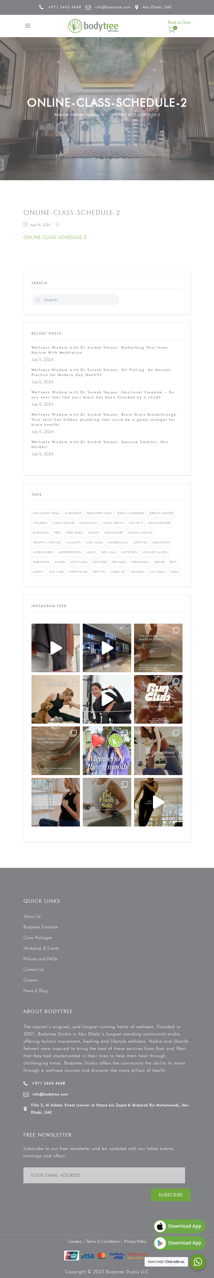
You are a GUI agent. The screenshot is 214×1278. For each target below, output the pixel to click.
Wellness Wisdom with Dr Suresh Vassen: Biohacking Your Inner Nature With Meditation (100, 350)
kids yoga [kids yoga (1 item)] (94, 542)
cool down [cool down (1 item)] (113, 523)
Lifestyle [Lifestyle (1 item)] (140, 542)
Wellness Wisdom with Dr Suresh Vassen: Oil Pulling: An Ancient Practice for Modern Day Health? (101, 372)
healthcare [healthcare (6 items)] (113, 533)
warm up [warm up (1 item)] (118, 572)
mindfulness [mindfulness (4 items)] (43, 552)
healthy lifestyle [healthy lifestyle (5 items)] (46, 542)
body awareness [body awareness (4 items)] (130, 513)
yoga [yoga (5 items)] (174, 572)
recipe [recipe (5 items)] (160, 562)
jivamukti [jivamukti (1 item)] (73, 542)
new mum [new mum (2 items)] (108, 552)
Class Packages (37, 937)
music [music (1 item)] (91, 552)
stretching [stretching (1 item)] (78, 572)
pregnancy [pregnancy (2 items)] (141, 562)
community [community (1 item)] (88, 523)
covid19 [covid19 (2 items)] (136, 523)
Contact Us (33, 969)
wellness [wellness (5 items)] (137, 572)
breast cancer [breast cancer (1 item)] (161, 513)
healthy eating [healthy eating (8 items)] (140, 533)
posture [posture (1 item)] (99, 562)
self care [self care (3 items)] (56, 572)
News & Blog (35, 990)
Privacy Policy (135, 1241)
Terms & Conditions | (105, 1241)
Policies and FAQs (40, 958)
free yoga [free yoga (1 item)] (74, 533)
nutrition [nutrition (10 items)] (129, 552)
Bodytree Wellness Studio (75, 114)
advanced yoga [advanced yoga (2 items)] (46, 513)
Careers (30, 980)
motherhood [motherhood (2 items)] (70, 552)
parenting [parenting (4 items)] (41, 562)
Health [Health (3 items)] (93, 533)
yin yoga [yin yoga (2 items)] (157, 572)
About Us (32, 916)
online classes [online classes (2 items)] (155, 552)
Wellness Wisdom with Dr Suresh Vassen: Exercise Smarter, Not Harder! (99, 444)
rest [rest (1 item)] (173, 562)
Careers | (77, 1241)
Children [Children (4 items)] (40, 523)
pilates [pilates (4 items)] (60, 562)
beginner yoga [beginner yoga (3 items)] (99, 513)
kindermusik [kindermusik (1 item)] (118, 542)
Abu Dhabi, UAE (157, 7)
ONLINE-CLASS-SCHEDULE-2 (55, 237)
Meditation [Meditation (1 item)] (161, 542)
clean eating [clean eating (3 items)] (63, 523)
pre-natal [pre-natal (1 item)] (119, 562)
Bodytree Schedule (40, 927)
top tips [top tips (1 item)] (99, 572)
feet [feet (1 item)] (57, 533)
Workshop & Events (41, 948)
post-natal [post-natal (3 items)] (79, 562)
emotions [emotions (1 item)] (41, 533)
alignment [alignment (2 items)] (73, 513)
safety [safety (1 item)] (38, 572)
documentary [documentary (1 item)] (159, 523)
